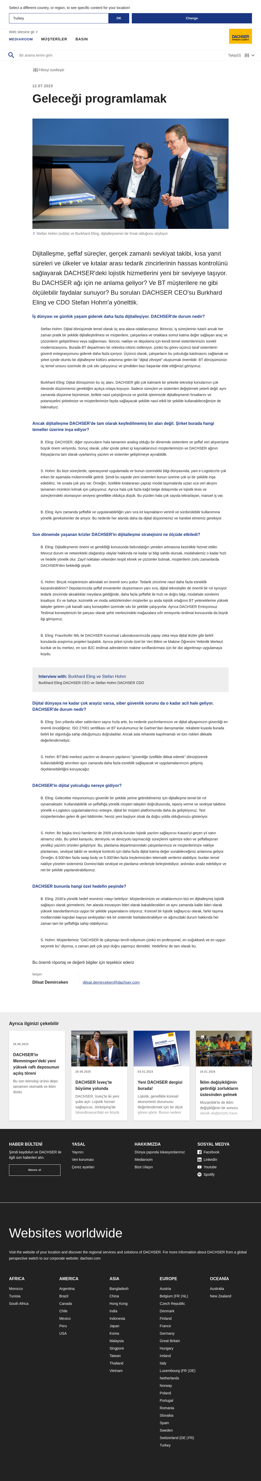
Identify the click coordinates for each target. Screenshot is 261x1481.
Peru (63, 1326)
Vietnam (116, 1371)
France (165, 1326)
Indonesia (117, 1318)
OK (119, 18)
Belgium (166, 1296)
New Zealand (220, 1296)
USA (63, 1333)
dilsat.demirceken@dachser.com (112, 982)
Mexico (65, 1318)
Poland (165, 1393)
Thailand (116, 1363)
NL (184, 1296)
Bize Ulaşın (144, 1167)
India (113, 1311)
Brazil (63, 1296)
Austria (165, 1289)
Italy (163, 1363)
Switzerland (169, 1438)
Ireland (165, 1356)
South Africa (19, 1304)
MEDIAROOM (21, 39)
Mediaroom (144, 1159)
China (114, 1296)
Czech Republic (172, 1304)
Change (192, 18)
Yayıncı (78, 1152)
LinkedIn (207, 1159)
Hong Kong (118, 1304)
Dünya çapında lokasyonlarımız (160, 1152)
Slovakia (166, 1415)
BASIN (83, 39)
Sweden (166, 1430)
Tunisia (15, 1296)
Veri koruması (83, 1159)
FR (177, 1296)
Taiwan (115, 1356)
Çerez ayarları (83, 1167)
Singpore (116, 1348)
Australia (217, 1289)
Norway (166, 1386)
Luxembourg (170, 1371)
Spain (164, 1423)
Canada (65, 1304)
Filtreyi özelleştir (48, 70)
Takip (234, 55)
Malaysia (116, 1341)
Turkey (165, 1445)
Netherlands (169, 1378)
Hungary (166, 1348)
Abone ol (34, 1170)
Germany (167, 1333)
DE (191, 1371)
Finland (166, 1318)
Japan (114, 1326)
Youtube (207, 1167)
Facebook (208, 1152)
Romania (167, 1408)
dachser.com (90, 1258)
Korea (114, 1333)
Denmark (167, 1311)
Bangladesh (118, 1289)
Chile (63, 1311)
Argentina (67, 1289)
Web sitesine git (24, 32)
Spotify (206, 1174)
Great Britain (170, 1341)
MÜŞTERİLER (55, 39)
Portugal (166, 1400)
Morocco (16, 1289)
